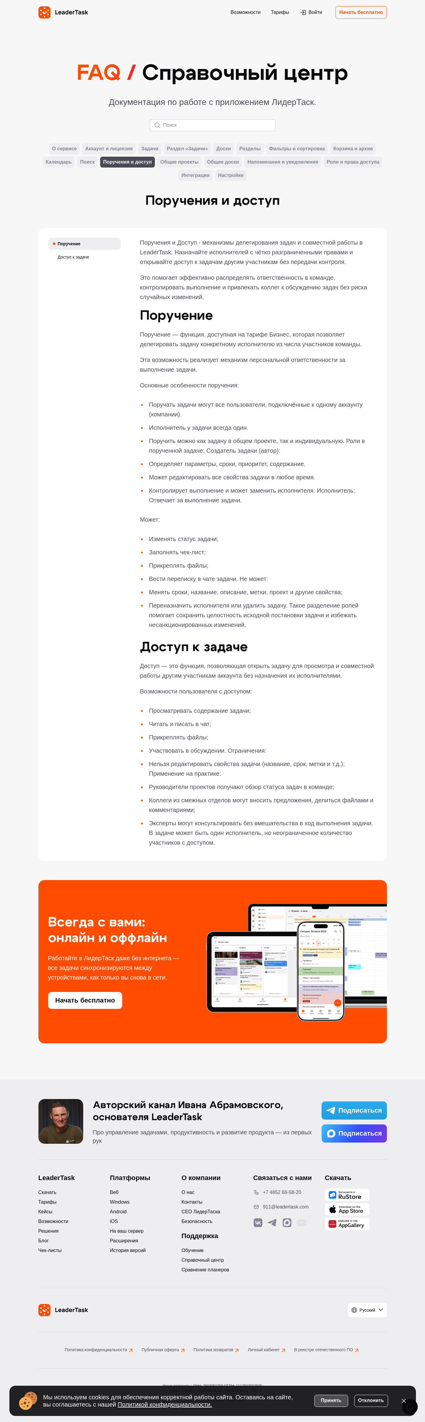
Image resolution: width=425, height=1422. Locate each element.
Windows (119, 1202)
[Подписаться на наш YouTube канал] (301, 1223)
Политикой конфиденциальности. (165, 1404)
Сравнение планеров (205, 1269)
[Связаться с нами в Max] (287, 1223)
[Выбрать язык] (367, 1310)
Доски (223, 148)
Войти (310, 12)
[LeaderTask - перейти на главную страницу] (63, 12)
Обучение (192, 1250)
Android (118, 1211)
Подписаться (354, 1110)
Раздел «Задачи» (187, 148)
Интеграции (195, 175)
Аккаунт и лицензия (109, 148)
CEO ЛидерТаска (200, 1211)
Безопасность (196, 1221)
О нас (188, 1192)
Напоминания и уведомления (282, 162)
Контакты (191, 1202)
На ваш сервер (126, 1231)
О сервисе (64, 148)
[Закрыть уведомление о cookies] (404, 1401)
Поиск (87, 162)
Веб (114, 1192)
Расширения (124, 1240)
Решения (48, 1231)
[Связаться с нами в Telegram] (272, 1223)
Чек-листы (50, 1250)
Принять (331, 1400)
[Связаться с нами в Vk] (258, 1223)
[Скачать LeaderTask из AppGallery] (347, 1195)
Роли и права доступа (353, 162)
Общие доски (223, 162)
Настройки (231, 175)
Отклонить (371, 1400)
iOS (114, 1221)
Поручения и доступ (127, 162)
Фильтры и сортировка (297, 148)
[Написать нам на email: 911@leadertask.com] (284, 1207)
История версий (127, 1250)
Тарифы (280, 12)
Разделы (249, 148)
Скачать (47, 1192)
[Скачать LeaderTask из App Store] (347, 1209)
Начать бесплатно (361, 12)
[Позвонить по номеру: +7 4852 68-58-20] (284, 1192)
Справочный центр (202, 1260)
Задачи (150, 148)
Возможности (245, 12)
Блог (43, 1240)
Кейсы (45, 1211)
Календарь (59, 162)
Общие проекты (179, 162)
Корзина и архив (353, 148)
